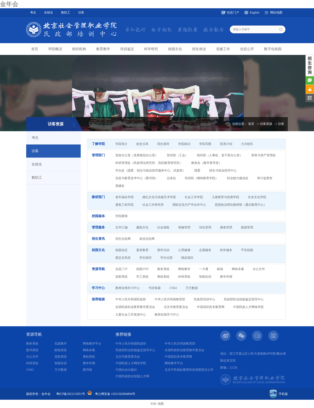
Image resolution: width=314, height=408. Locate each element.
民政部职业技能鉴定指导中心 (244, 299)
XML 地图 (157, 403)
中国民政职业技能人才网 (132, 376)
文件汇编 (121, 227)
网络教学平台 (92, 343)
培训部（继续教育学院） (201, 178)
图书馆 (87, 369)
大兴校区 (247, 144)
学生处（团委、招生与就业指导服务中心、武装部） (150, 170)
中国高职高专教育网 (210, 307)
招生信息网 (123, 238)
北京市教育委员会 (176, 307)
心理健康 (184, 250)
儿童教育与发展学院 (225, 197)
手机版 (283, 394)
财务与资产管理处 (263, 155)
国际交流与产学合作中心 (189, 204)
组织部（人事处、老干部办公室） (220, 155)
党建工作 (223, 49)
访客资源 (266, 124)
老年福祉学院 (124, 197)
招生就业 (199, 49)
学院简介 (121, 144)
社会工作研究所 (153, 204)
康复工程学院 (124, 204)
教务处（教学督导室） (206, 163)
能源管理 (247, 227)
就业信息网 (147, 238)
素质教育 (142, 250)
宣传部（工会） (177, 155)
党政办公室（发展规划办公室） (136, 155)
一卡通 (203, 269)
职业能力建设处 (237, 178)
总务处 (171, 178)
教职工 (65, 12)
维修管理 (184, 227)
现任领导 (163, 144)
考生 (33, 12)
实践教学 (61, 343)
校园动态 (121, 250)
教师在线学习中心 (127, 288)
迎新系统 (121, 276)
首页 (34, 49)
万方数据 (192, 288)
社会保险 (163, 227)
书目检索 (154, 288)
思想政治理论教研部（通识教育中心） (241, 204)
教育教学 (103, 49)
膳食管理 (226, 227)
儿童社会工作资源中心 (130, 314)
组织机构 (79, 49)
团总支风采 (123, 257)
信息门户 (233, 12)
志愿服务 (205, 250)
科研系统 (184, 276)
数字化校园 (273, 49)
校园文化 (175, 49)
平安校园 (247, 250)
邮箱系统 (61, 350)
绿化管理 (205, 227)
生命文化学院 (257, 197)
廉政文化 (142, 227)
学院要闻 (121, 216)
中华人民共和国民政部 (130, 299)
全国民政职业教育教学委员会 (135, 307)
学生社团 (166, 257)
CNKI (173, 288)
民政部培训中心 (204, 299)
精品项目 (187, 257)
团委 (197, 170)
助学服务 (226, 250)
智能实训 (205, 276)
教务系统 (163, 269)
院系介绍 (226, 144)
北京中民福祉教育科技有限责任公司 (189, 369)
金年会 (9, 4)
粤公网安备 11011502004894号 (115, 394)
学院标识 (184, 144)
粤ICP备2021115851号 (70, 394)
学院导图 (205, 144)
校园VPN (142, 269)
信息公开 (247, 49)
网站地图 (276, 12)
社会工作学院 (194, 197)
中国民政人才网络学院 (248, 307)
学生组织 (145, 257)
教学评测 (226, 276)
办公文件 (259, 269)
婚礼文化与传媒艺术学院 (159, 197)
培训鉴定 (127, 49)
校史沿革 (142, 144)
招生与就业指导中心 (223, 170)
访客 (81, 12)
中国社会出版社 (126, 369)
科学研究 (151, 49)
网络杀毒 (238, 269)
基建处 (120, 185)
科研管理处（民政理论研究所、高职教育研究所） (149, 163)
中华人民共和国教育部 (170, 299)
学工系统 (142, 276)
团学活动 (163, 250)
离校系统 (163, 276)
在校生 (48, 12)
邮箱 (220, 269)
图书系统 (32, 350)
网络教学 (184, 269)
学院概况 (55, 49)
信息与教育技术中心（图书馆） (136, 178)
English (254, 12)
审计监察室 (264, 178)
